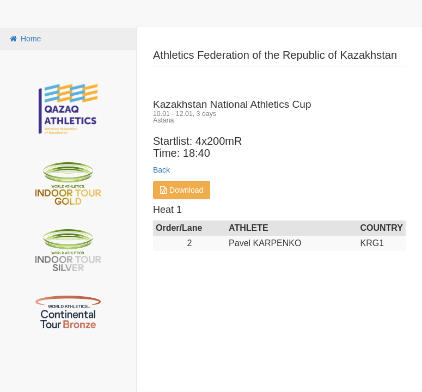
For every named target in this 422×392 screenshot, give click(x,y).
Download (181, 190)
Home (24, 38)
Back (161, 170)
